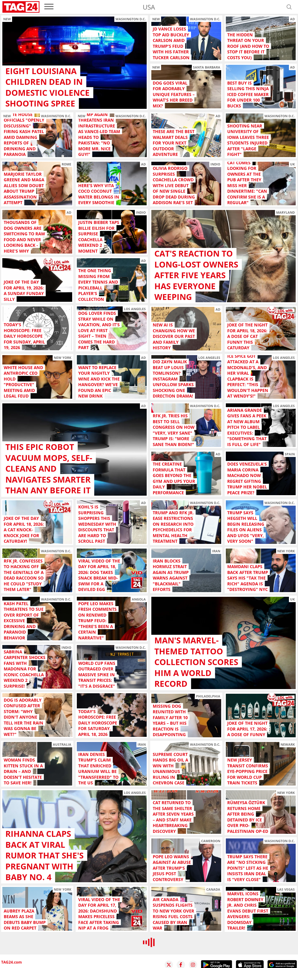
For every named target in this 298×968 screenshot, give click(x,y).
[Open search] (289, 7)
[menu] (49, 6)
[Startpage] (21, 7)
